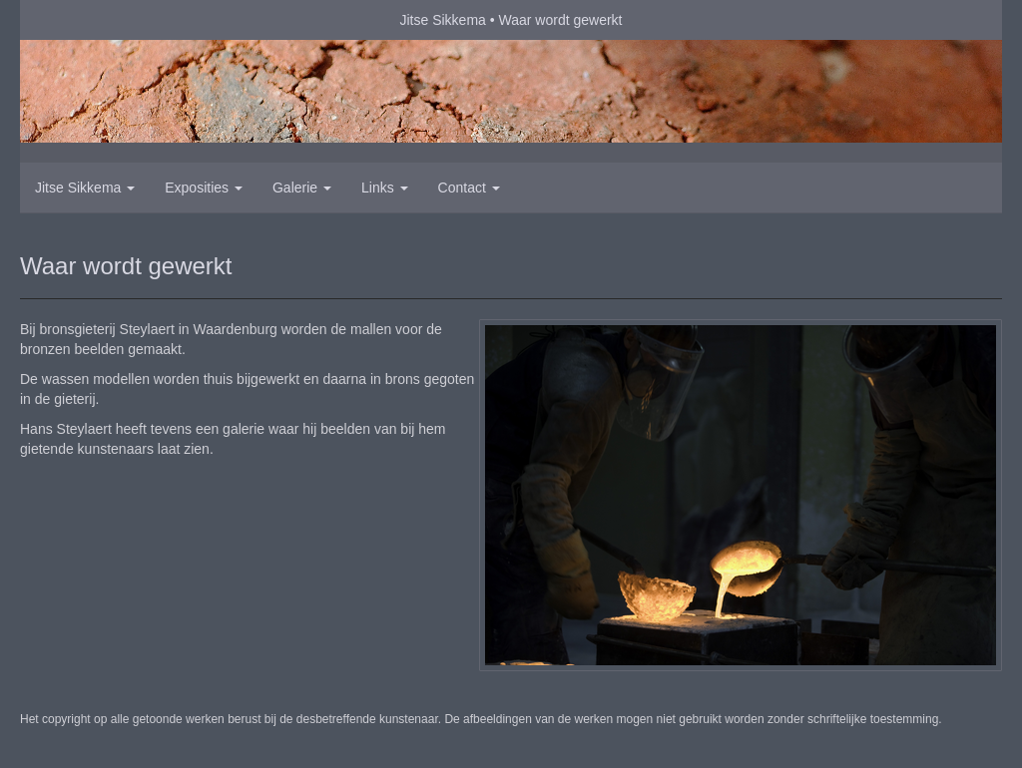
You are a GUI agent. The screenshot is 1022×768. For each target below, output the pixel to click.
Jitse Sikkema (442, 20)
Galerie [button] (301, 187)
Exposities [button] (204, 187)
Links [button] (384, 187)
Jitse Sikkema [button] (85, 187)
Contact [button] (469, 187)
